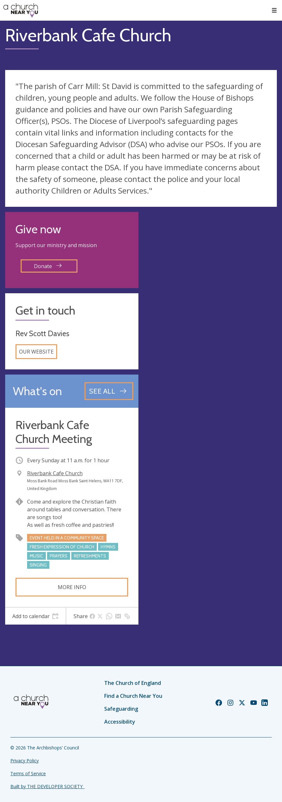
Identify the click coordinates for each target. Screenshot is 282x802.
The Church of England (132, 683)
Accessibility (119, 721)
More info (72, 587)
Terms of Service (28, 773)
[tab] (35, 616)
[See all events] (109, 391)
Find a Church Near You (133, 695)
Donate (48, 266)
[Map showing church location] (210, 278)
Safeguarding (121, 708)
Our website (36, 351)
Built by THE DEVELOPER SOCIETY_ (47, 786)
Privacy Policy (24, 760)
